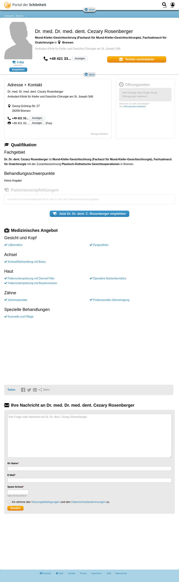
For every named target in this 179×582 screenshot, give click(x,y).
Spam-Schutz (15, 486)
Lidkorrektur (15, 244)
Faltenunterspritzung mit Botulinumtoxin (32, 283)
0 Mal (18, 62)
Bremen (19, 16)
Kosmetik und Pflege (21, 316)
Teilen (11, 389)
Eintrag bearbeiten (99, 134)
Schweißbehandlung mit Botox (27, 261)
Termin (136, 59)
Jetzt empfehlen (89, 214)
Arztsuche (9, 16)
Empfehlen (18, 69)
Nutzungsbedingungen (45, 501)
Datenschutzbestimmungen (88, 501)
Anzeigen (80, 58)
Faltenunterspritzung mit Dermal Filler (31, 278)
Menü (89, 9)
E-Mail (11, 475)
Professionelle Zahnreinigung (111, 299)
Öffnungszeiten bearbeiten (135, 106)
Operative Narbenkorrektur (109, 278)
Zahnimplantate (17, 299)
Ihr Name (12, 463)
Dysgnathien (101, 244)
